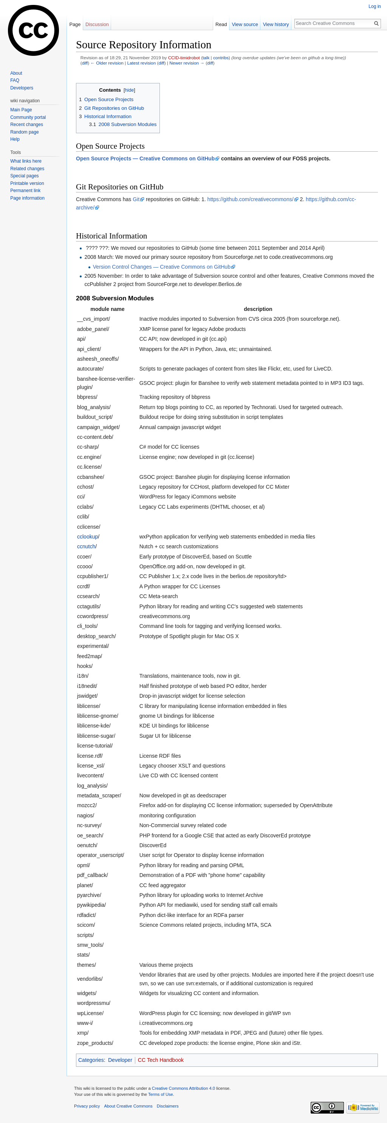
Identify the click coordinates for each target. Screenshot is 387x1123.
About (16, 73)
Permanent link (25, 190)
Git (136, 199)
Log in (374, 6)
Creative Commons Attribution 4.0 (183, 1088)
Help (15, 139)
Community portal (28, 117)
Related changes (27, 168)
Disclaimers (168, 1106)
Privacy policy (87, 1106)
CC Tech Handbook (161, 1060)
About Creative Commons (128, 1106)
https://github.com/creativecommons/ (250, 199)
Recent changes (26, 124)
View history (276, 24)
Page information (27, 198)
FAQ (14, 80)
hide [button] (129, 90)
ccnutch (86, 546)
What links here (26, 161)
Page (74, 24)
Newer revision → (186, 62)
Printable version (27, 183)
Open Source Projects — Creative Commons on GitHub (145, 158)
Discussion (97, 24)
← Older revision (107, 62)
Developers (21, 88)
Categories (91, 1060)
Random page (24, 132)
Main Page (21, 109)
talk (206, 57)
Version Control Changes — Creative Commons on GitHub (162, 267)
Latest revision (141, 62)
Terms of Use (160, 1094)
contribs (221, 57)
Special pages (24, 175)
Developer (120, 1060)
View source (245, 24)
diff (85, 62)
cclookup (87, 537)
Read (221, 24)
